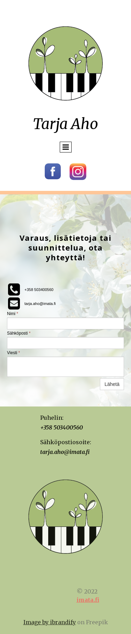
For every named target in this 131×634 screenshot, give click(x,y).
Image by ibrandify (49, 622)
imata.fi (88, 599)
